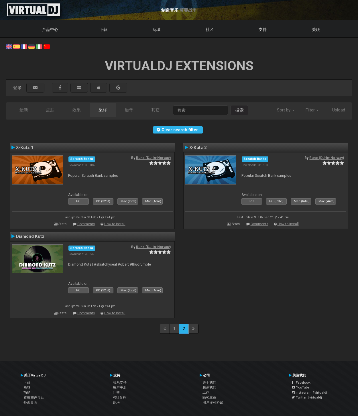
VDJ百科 (119, 397)
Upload (338, 110)
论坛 (116, 403)
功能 (26, 393)
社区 (210, 29)
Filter (312, 110)
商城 (156, 29)
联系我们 (209, 387)
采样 (103, 110)
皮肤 (50, 110)
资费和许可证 (33, 397)
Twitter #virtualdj (307, 397)
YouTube (300, 387)
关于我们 (209, 382)
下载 (103, 29)
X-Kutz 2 (198, 147)
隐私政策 (209, 397)
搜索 (239, 110)
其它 (155, 110)
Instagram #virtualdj (309, 393)
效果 (76, 110)
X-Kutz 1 (25, 147)
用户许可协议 (212, 403)
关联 (316, 29)
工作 (205, 393)
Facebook (301, 382)
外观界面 (30, 403)
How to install (114, 224)
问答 (116, 393)
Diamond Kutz (30, 236)
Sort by (285, 110)
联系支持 (120, 382)
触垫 (129, 110)
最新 (23, 110)
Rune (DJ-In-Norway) (153, 158)
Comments (86, 224)
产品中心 (50, 29)
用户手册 (120, 387)
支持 (263, 29)
